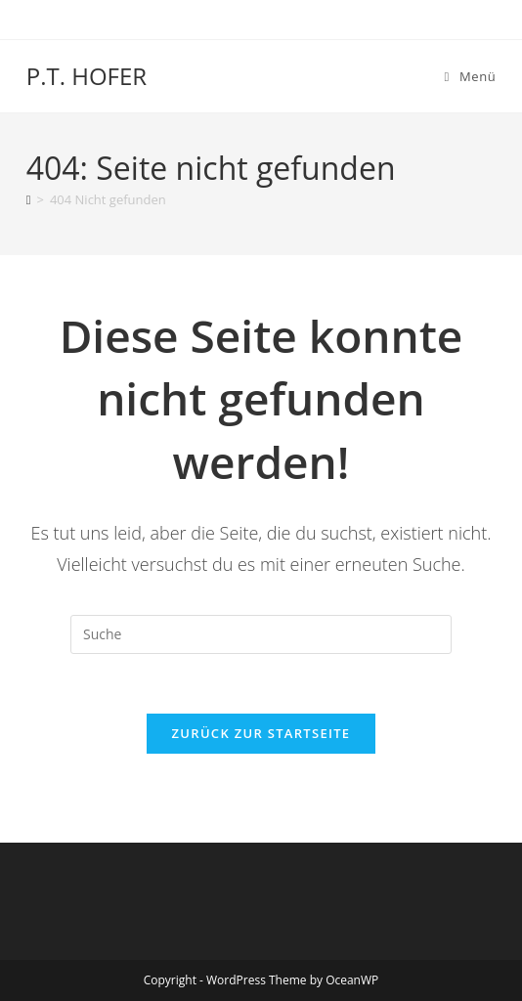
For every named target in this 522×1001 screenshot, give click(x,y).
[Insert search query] (261, 634)
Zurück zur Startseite (261, 733)
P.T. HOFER (86, 76)
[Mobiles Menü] (471, 76)
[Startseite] (28, 199)
